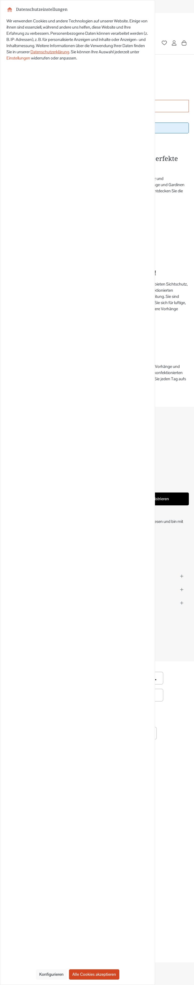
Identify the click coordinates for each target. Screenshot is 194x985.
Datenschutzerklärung (49, 52)
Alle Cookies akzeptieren (94, 974)
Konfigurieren (51, 974)
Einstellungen (18, 58)
